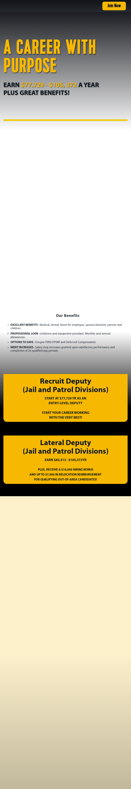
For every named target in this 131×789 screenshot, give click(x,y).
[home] (23, 6)
